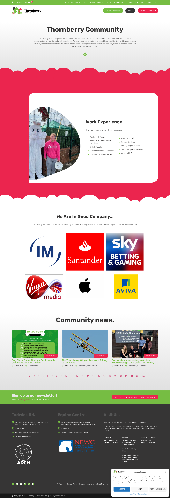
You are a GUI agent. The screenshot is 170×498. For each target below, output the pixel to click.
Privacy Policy (25, 399)
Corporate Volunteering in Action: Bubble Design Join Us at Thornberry (133, 361)
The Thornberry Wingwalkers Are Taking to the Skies (84, 361)
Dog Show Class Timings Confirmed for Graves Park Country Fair (34, 361)
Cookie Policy (133, 494)
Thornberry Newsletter (144, 494)
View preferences (158, 489)
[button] (166, 472)
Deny (139, 489)
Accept (122, 489)
